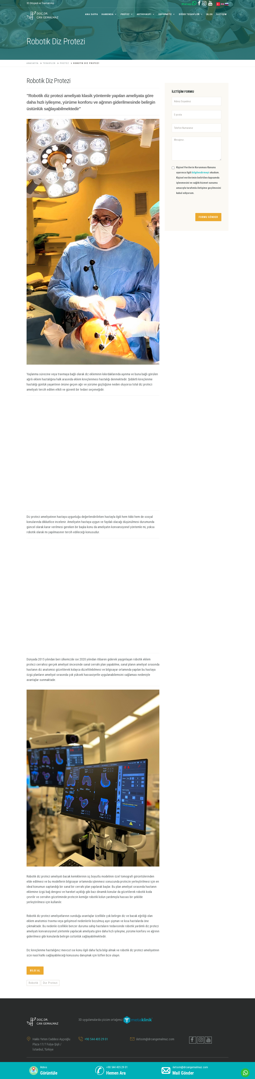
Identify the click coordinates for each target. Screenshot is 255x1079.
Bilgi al (35, 970)
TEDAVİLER (49, 63)
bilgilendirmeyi (201, 172)
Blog (209, 14)
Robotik (33, 983)
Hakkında (107, 14)
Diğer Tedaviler (189, 14)
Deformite (165, 14)
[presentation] (199, 206)
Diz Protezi (50, 983)
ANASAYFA (33, 63)
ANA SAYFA (91, 14)
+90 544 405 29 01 (96, 1039)
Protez (125, 14)
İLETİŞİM (221, 14)
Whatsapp (189, 4)
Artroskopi (144, 14)
